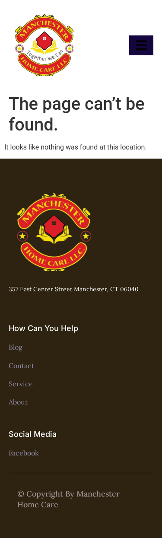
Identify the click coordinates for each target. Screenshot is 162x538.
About (18, 402)
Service (21, 383)
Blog (15, 347)
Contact (21, 365)
